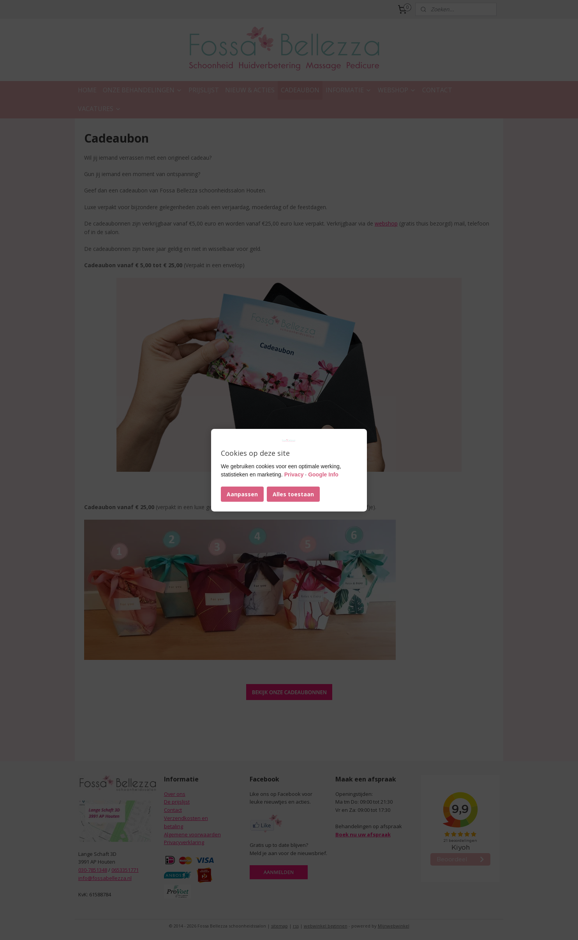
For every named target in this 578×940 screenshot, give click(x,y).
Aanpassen (242, 494)
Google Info (323, 474)
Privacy (294, 474)
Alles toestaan (293, 494)
